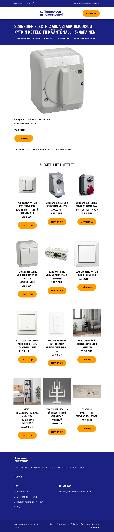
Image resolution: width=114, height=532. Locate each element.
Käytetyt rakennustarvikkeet (30, 502)
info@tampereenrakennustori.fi (86, 3)
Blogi (19, 507)
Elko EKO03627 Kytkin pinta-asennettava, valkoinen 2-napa (27, 344)
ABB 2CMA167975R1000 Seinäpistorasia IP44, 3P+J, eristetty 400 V (87, 206)
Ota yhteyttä (63, 524)
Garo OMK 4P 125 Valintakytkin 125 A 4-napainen (57, 275)
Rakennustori (23, 491)
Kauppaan (91, 13)
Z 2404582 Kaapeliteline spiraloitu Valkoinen (87, 413)
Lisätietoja (24, 138)
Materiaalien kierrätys (27, 496)
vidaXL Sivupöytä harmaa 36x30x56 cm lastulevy (87, 344)
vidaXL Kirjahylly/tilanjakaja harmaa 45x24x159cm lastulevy (27, 416)
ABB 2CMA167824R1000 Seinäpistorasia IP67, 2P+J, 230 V (57, 206)
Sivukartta (94, 527)
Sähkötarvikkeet (34, 119)
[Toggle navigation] (17, 13)
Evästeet (74, 524)
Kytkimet (47, 119)
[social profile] (33, 3)
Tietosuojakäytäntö (89, 524)
